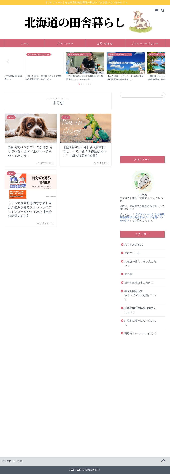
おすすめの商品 (133, 245)
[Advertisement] (142, 127)
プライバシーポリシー (145, 43)
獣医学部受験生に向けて (139, 283)
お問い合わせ (105, 43)
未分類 (128, 274)
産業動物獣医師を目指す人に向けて (140, 310)
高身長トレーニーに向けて (140, 333)
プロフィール (65, 43)
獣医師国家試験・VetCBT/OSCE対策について (140, 295)
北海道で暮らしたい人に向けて (140, 264)
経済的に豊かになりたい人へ (140, 323)
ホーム (25, 43)
